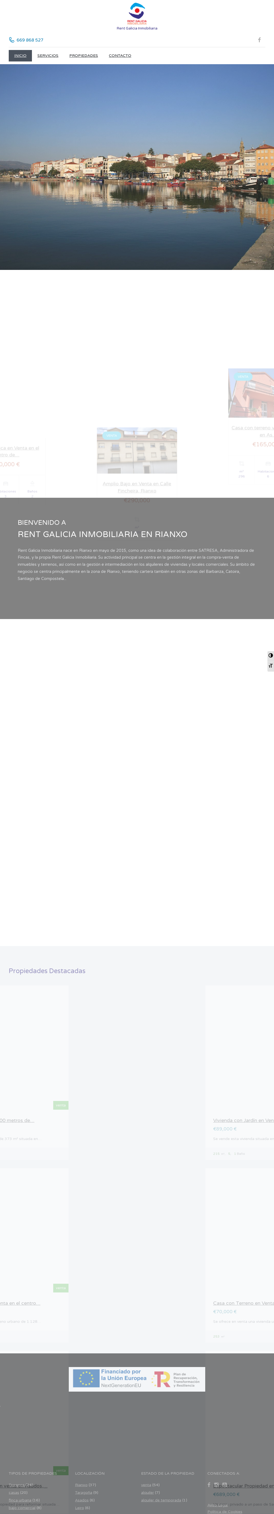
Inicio (20, 55)
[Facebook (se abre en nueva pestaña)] (261, 40)
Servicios (47, 55)
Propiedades (83, 55)
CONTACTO (120, 55)
